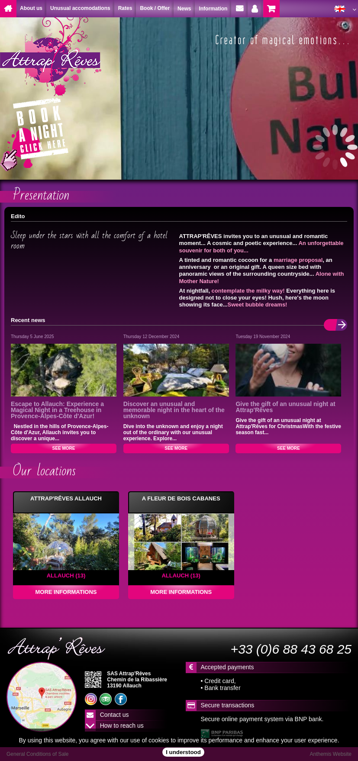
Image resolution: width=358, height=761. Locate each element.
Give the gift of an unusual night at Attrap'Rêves (285, 406)
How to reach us (122, 725)
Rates (125, 8)
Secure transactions (228, 705)
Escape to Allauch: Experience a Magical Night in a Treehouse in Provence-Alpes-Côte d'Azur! (57, 409)
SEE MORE (63, 448)
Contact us (114, 714)
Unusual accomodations (80, 8)
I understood (183, 752)
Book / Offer (155, 8)
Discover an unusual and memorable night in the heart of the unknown (174, 409)
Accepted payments (227, 667)
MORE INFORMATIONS (66, 592)
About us (31, 8)
